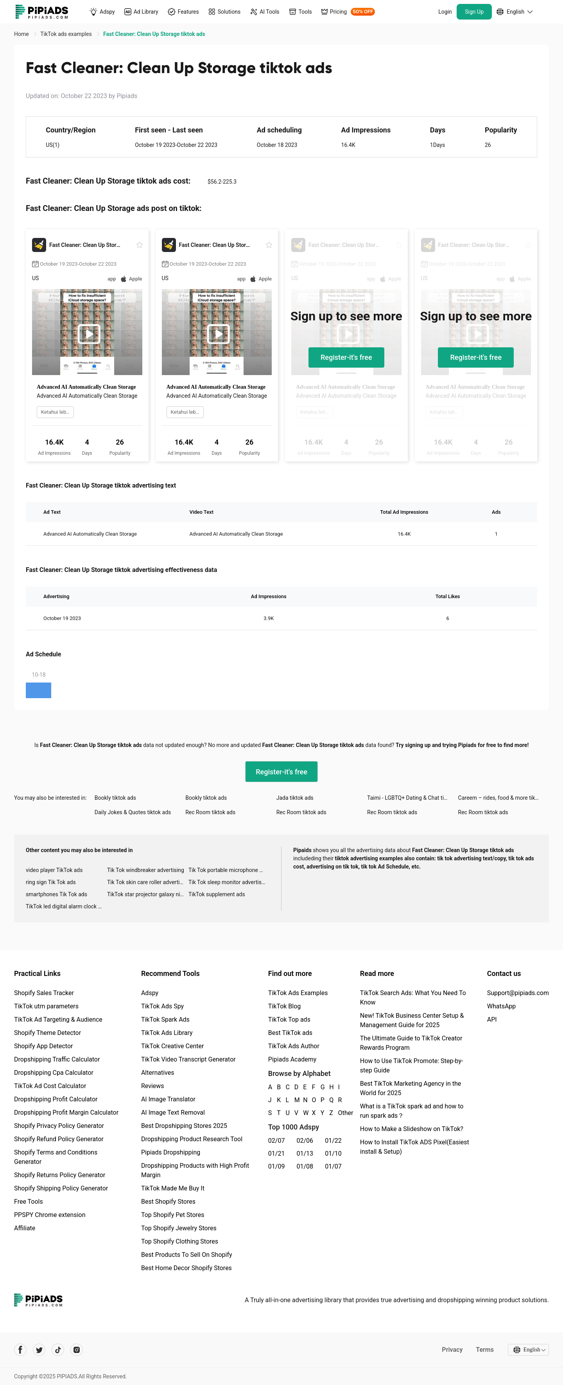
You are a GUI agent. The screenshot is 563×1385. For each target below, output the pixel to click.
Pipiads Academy (292, 1059)
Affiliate (24, 1228)
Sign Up (474, 12)
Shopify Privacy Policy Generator (59, 1125)
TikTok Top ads (289, 1019)
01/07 (333, 1166)
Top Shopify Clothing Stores (179, 1241)
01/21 (276, 1153)
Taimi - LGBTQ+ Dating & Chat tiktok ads (412, 798)
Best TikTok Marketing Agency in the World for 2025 (410, 1088)
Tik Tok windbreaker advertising (145, 870)
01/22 (333, 1140)
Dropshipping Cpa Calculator (53, 1072)
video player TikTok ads (54, 870)
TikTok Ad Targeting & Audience (58, 1019)
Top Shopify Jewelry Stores (179, 1228)
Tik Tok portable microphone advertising (229, 870)
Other (338, 1113)
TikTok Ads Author (293, 1046)
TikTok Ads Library (167, 1033)
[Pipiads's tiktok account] (58, 1350)
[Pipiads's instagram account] (76, 1350)
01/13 (305, 1153)
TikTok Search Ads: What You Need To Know (413, 997)
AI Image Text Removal (173, 1112)
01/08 (305, 1166)
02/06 (305, 1140)
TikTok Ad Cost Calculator (50, 1086)
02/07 (276, 1140)
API (492, 1019)
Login (445, 12)
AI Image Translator (168, 1099)
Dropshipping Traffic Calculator (57, 1059)
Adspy (149, 993)
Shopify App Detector (43, 1046)
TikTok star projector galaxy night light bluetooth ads (147, 894)
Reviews (152, 1086)
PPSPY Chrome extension (50, 1215)
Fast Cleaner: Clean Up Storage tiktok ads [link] (154, 34)
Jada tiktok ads (295, 798)
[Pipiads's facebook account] (20, 1350)
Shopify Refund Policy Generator (59, 1139)
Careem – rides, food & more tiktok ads (503, 798)
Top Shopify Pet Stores (172, 1215)
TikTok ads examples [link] (66, 34)
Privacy (451, 1349)
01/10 (333, 1153)
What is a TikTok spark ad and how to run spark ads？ (412, 1111)
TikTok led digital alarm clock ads (66, 906)
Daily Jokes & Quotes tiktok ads (133, 812)
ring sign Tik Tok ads (51, 882)
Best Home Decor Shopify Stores (186, 1268)
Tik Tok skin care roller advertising (147, 882)
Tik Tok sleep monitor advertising (228, 882)
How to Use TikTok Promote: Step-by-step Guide (411, 1065)
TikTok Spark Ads (165, 1019)
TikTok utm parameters (46, 1006)
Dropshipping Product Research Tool (191, 1139)
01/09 (276, 1166)
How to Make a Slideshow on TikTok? (411, 1129)
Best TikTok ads (290, 1033)
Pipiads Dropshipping (170, 1152)
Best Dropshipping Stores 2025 (184, 1125)
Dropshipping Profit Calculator (55, 1099)
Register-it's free (346, 357)
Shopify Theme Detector (47, 1033)
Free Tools (28, 1201)
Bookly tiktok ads (115, 798)
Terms (484, 1349)
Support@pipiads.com (518, 993)
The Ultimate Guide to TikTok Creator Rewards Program (411, 1043)
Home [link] (22, 34)
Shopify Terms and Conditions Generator (55, 1157)
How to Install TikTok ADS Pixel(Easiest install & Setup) (414, 1146)
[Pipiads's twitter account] (39, 1350)
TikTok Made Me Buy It (172, 1188)
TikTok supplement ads (216, 894)
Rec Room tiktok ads (210, 812)
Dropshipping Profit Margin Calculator (66, 1112)
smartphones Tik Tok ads (56, 894)
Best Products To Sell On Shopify (186, 1254)
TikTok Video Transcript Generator (188, 1059)
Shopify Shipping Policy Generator (61, 1188)
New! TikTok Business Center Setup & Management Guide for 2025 (412, 1020)
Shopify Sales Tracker (44, 993)
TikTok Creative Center (172, 1046)
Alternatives (157, 1072)
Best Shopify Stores (168, 1201)
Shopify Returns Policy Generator (59, 1175)
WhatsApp (501, 1006)
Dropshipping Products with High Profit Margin (195, 1170)
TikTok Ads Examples (298, 993)
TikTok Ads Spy (162, 1006)
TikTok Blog (284, 1006)
